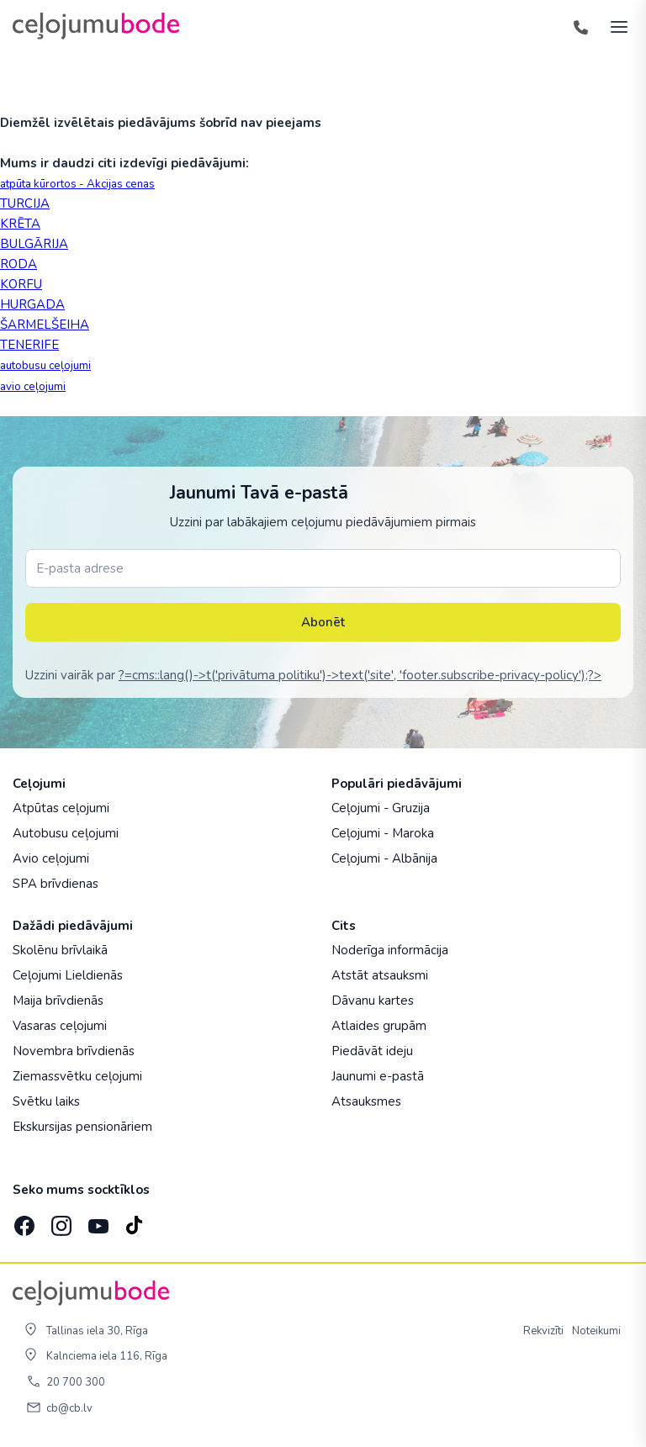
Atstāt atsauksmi (379, 975)
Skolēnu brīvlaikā (60, 950)
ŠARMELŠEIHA (44, 324)
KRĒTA (20, 223)
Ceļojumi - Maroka (382, 833)
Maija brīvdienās (58, 1000)
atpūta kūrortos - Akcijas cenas (77, 184)
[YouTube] (97, 1221)
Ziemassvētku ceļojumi (77, 1076)
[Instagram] (60, 1221)
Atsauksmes (366, 1101)
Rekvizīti (543, 1331)
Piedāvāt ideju (372, 1051)
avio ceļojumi (33, 386)
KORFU (21, 284)
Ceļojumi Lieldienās (68, 975)
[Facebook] (23, 1221)
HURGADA (32, 304)
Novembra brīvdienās (74, 1051)
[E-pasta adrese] (323, 568)
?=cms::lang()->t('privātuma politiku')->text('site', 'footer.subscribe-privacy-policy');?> (360, 675)
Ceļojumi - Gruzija (380, 808)
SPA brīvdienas (55, 883)
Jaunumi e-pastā (377, 1076)
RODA (18, 264)
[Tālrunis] (580, 26)
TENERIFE (29, 344)
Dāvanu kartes (372, 1000)
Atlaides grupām (378, 1025)
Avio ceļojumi (51, 858)
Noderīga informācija (389, 950)
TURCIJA (25, 203)
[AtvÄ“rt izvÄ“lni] (614, 26)
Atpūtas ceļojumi (61, 808)
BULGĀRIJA (34, 243)
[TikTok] (134, 1221)
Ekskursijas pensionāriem (82, 1126)
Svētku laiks (46, 1101)
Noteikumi (596, 1331)
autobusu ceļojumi (45, 365)
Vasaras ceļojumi (60, 1025)
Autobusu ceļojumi (66, 833)
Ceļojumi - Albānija (384, 858)
